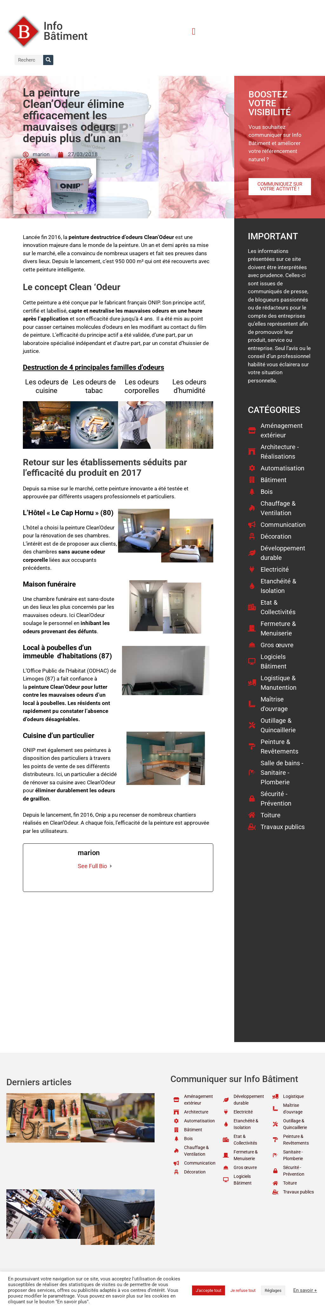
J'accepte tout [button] (208, 1290)
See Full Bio (92, 866)
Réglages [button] (273, 1290)
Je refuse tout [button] (242, 1290)
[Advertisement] (118, 938)
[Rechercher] (48, 60)
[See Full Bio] (111, 866)
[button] (193, 31)
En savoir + (305, 1290)
